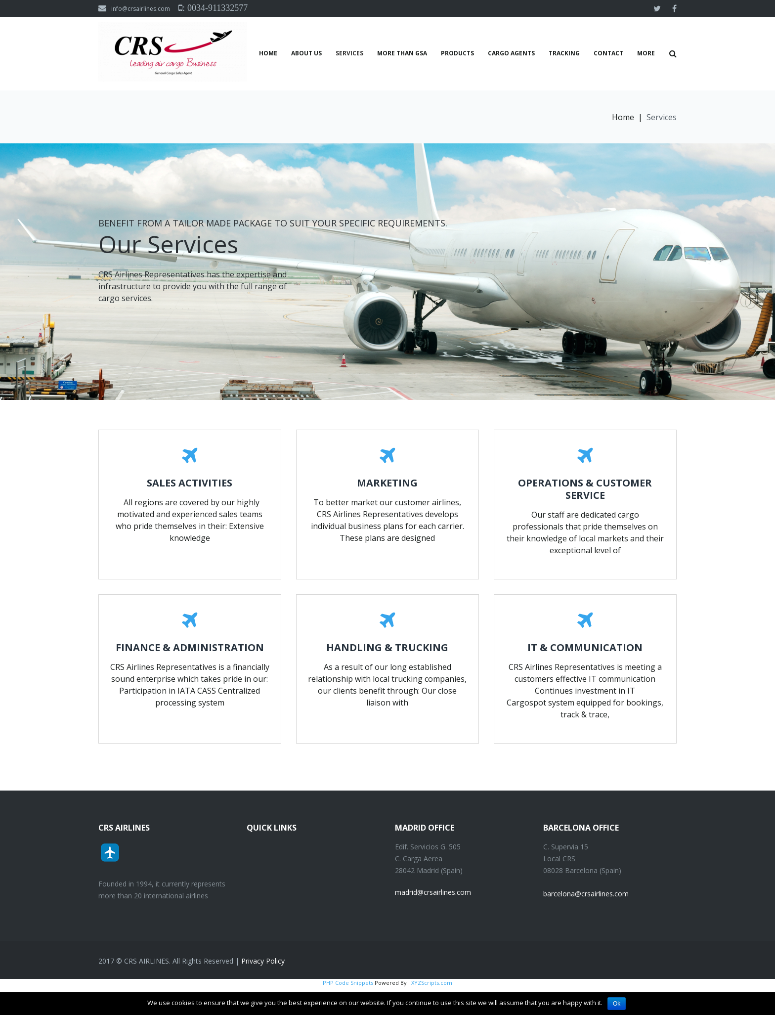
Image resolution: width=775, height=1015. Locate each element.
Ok (616, 1003)
